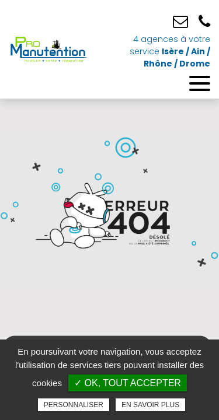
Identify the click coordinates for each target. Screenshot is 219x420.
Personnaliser (73, 405)
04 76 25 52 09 (204, 21)
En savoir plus (150, 405)
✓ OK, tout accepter (127, 383)
